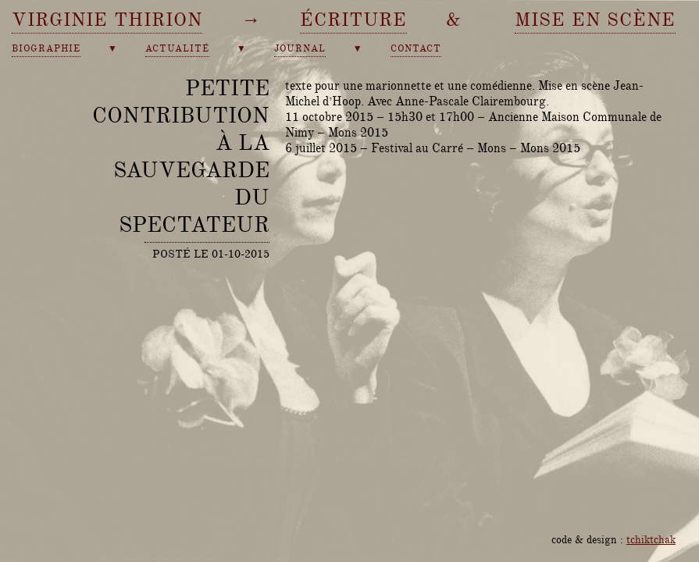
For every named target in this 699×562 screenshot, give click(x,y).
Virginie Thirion (107, 19)
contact (416, 49)
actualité (177, 49)
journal (300, 49)
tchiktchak (651, 539)
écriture (353, 19)
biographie (46, 49)
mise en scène (595, 19)
